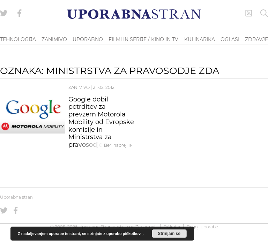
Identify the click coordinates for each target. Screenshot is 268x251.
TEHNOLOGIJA (18, 39)
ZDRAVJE (256, 39)
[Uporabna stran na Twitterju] (4, 13)
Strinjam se (169, 233)
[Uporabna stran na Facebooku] (19, 13)
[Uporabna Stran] (134, 14)
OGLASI (230, 39)
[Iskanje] (264, 13)
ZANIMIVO (54, 39)
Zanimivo (79, 87)
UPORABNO (88, 39)
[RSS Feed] (249, 13)
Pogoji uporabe (202, 226)
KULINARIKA (199, 39)
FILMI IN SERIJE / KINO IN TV (143, 39)
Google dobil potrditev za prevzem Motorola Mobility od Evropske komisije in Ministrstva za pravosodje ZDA (101, 122)
